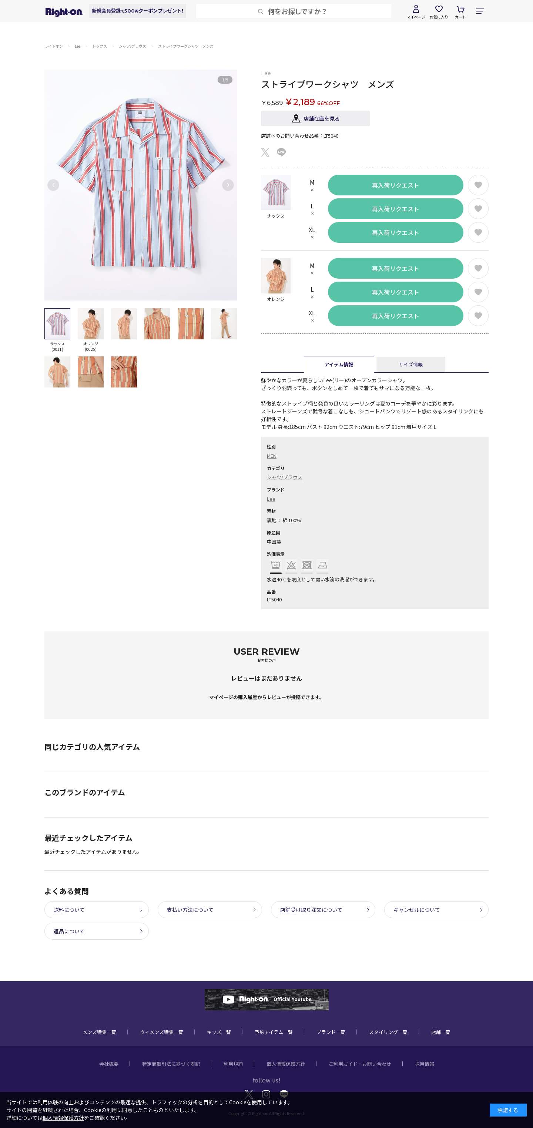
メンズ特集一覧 (99, 1031)
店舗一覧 (440, 1031)
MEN (271, 455)
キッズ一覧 (219, 1031)
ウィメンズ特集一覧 (161, 1031)
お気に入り (439, 17)
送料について (69, 909)
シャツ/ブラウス (284, 477)
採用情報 (424, 1063)
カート (460, 17)
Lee (271, 498)
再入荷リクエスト (395, 185)
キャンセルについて (416, 909)
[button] (53, 185)
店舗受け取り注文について (311, 909)
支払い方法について (190, 909)
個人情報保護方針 (285, 1063)
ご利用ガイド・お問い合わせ (360, 1063)
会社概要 (108, 1063)
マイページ (416, 17)
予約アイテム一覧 (274, 1031)
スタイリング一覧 (388, 1031)
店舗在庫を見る (322, 118)
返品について (69, 931)
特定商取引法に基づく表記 (171, 1063)
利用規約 (233, 1063)
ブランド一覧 (330, 1031)
